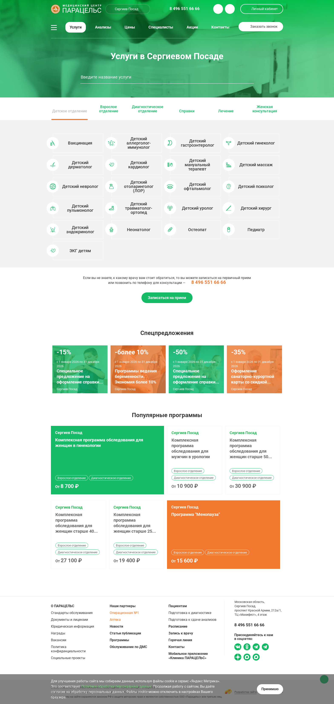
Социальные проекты (68, 658)
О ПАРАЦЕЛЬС (62, 606)
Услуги (76, 27)
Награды (58, 633)
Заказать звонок (264, 26)
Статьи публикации (125, 633)
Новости (116, 626)
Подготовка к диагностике (189, 613)
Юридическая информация (72, 626)
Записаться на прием (167, 297)
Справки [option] (186, 111)
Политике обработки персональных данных (116, 686)
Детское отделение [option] (69, 111)
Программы (119, 640)
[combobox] (127, 9)
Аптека (115, 620)
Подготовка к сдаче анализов (192, 620)
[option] (167, 194)
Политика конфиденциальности (68, 649)
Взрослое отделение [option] (108, 109)
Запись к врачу (180, 633)
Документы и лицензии (69, 620)
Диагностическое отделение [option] (147, 109)
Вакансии (58, 640)
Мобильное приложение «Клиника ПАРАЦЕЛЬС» (188, 656)
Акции (192, 27)
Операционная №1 (124, 613)
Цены (130, 27)
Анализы (103, 27)
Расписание (177, 626)
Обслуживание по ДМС (128, 647)
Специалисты (160, 27)
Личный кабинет (264, 9)
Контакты (220, 27)
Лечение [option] (226, 111)
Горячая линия (180, 640)
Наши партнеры (122, 606)
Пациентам (177, 606)
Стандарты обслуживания (72, 613)
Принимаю (270, 689)
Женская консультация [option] (264, 109)
